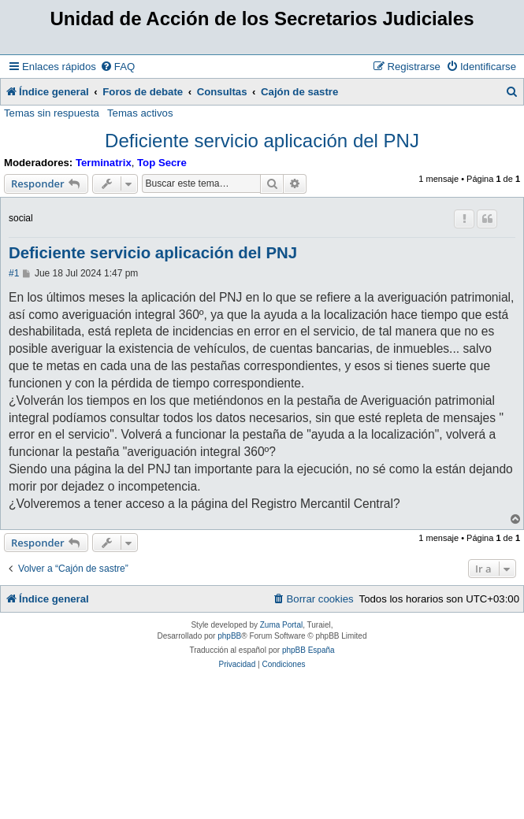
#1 (14, 273)
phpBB (229, 636)
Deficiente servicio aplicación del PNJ (262, 140)
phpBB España (308, 650)
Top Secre (162, 163)
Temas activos (140, 113)
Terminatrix (104, 163)
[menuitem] (117, 66)
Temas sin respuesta (51, 113)
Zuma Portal (281, 625)
